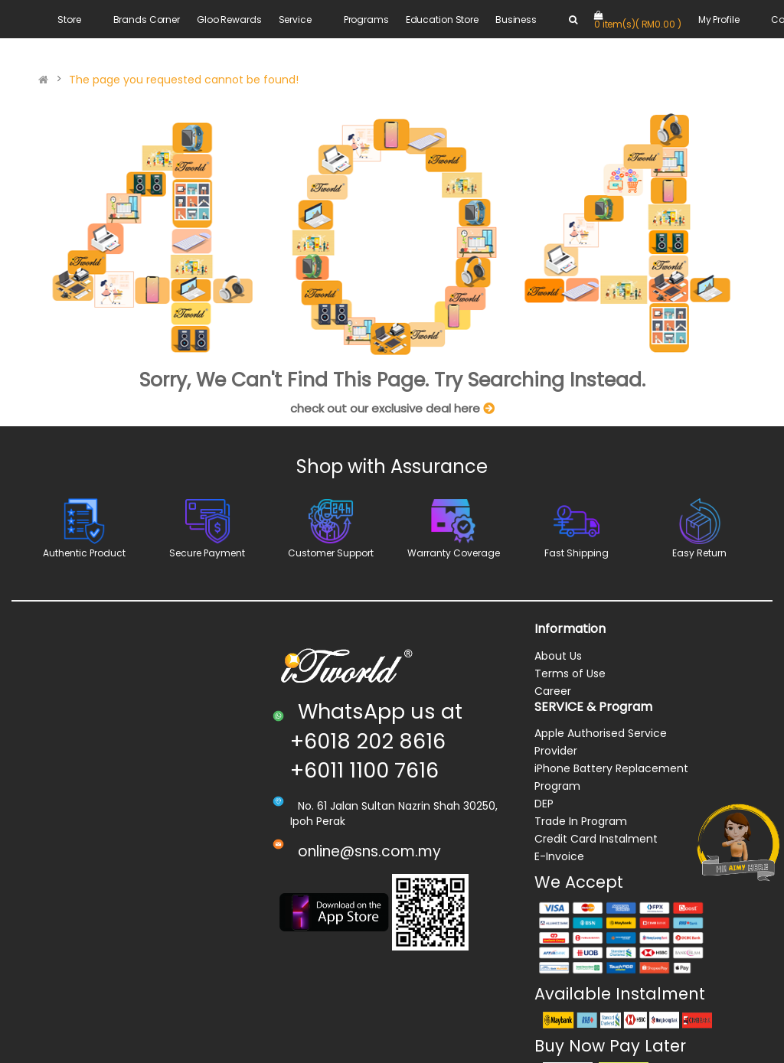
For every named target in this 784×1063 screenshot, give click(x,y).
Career (552, 691)
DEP (544, 803)
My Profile (719, 19)
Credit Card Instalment (596, 838)
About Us (558, 656)
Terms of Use (570, 673)
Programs (366, 19)
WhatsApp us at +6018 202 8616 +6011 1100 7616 (376, 740)
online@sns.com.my (369, 851)
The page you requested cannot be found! (184, 79)
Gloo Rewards (229, 19)
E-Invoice (559, 856)
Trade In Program (580, 821)
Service (295, 19)
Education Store (442, 19)
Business (516, 19)
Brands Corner (146, 19)
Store (68, 19)
